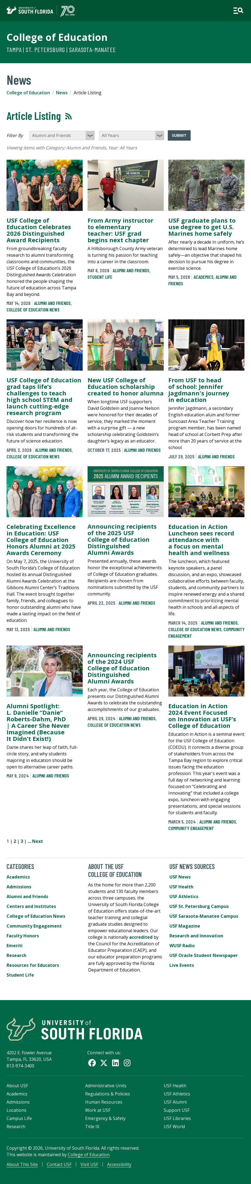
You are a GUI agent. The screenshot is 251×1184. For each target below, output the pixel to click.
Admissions (19, 887)
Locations (16, 1110)
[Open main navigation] (238, 10)
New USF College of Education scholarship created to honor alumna (126, 386)
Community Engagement (191, 828)
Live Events (181, 965)
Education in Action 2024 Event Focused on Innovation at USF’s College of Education (202, 715)
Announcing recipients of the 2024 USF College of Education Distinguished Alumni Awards (122, 668)
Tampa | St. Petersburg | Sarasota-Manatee (61, 49)
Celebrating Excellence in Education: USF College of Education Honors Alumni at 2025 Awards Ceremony (41, 539)
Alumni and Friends (52, 303)
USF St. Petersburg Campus (199, 906)
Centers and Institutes (31, 906)
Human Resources (103, 1102)
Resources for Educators (33, 965)
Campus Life (19, 1118)
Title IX (92, 1127)
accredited (141, 937)
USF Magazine (184, 926)
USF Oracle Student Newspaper (203, 955)
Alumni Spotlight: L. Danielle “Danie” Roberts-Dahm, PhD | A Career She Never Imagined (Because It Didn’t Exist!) (38, 722)
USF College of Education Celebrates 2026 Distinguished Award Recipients (39, 230)
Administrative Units (105, 1086)
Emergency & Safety (105, 1118)
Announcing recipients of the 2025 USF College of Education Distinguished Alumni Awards (122, 539)
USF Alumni (175, 1102)
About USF (17, 1086)
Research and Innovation (196, 936)
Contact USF (59, 1164)
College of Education (57, 37)
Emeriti (15, 946)
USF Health (181, 887)
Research (16, 955)
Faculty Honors (23, 936)
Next (37, 841)
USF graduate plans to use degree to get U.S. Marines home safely (201, 226)
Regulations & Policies (107, 1094)
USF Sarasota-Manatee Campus (203, 916)
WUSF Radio (182, 946)
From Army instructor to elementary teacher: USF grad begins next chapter (120, 230)
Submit (179, 135)
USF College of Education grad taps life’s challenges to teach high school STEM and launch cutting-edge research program (44, 396)
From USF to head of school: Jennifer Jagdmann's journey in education (198, 390)
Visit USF (89, 1164)
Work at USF (97, 1110)
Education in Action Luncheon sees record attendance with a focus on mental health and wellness (201, 539)
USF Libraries (177, 1118)
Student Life (100, 277)
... (29, 841)
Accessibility (119, 1164)
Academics (203, 277)
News (62, 93)
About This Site (22, 1164)
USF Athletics (183, 897)
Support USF (177, 1110)
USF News (180, 877)
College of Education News (33, 310)
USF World (174, 1127)
